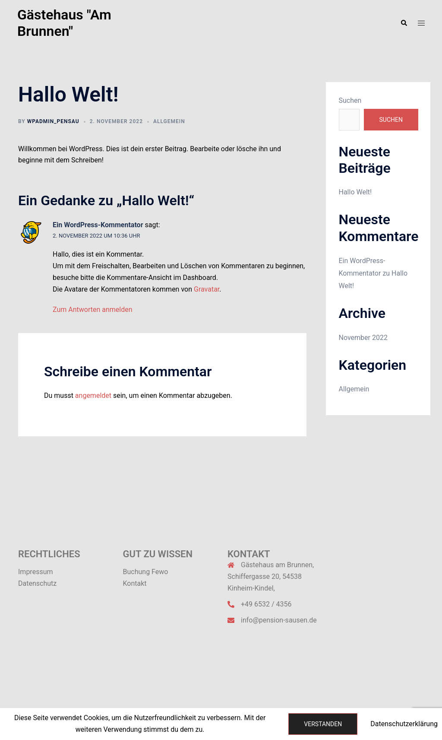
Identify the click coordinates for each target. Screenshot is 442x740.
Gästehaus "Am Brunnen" (64, 22)
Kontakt (135, 583)
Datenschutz (37, 583)
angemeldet (93, 395)
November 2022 (363, 337)
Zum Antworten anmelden (93, 309)
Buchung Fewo (145, 572)
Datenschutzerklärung (404, 724)
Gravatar (206, 289)
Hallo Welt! (355, 192)
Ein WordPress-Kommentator (98, 225)
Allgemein (169, 121)
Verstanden (323, 724)
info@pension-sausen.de (279, 620)
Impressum (35, 572)
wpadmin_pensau (53, 121)
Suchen (350, 100)
